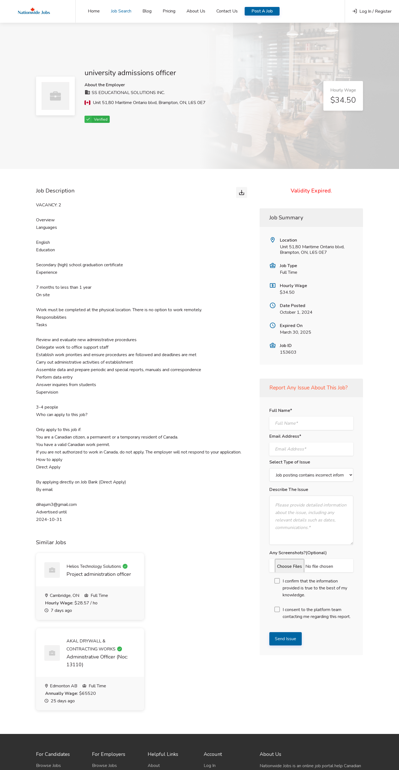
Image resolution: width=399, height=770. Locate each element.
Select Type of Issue (289, 462)
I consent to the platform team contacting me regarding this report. (312, 613)
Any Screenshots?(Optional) (298, 553)
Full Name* (280, 410)
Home (94, 11)
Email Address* (285, 436)
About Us (195, 11)
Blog (147, 11)
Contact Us (227, 11)
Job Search (121, 11)
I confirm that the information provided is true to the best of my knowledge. (310, 588)
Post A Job (262, 11)
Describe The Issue (288, 490)
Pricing (169, 11)
